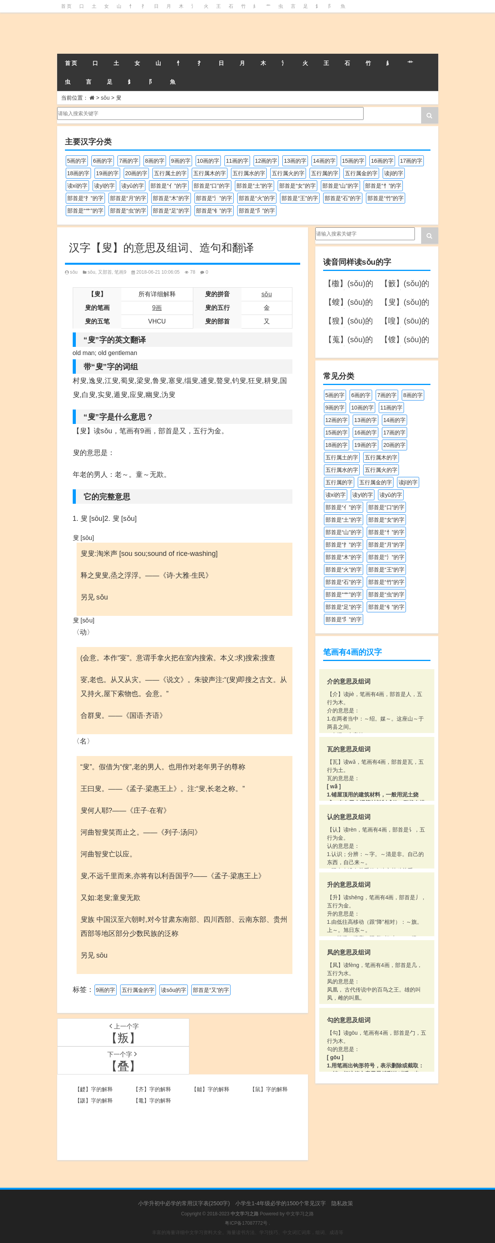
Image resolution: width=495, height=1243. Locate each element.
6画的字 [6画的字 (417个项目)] (102, 161)
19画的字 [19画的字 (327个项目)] (107, 173)
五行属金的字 (138, 990)
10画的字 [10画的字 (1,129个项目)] (208, 161)
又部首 (105, 272)
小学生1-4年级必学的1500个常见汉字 (280, 1203)
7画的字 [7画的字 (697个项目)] (128, 161)
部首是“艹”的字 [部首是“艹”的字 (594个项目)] (85, 210)
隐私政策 (342, 1203)
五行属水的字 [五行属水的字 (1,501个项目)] (249, 173)
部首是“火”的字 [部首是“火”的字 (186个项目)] (257, 198)
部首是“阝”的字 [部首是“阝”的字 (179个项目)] (257, 210)
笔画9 (120, 272)
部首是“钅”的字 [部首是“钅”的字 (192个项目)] (214, 210)
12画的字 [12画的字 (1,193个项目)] (266, 161)
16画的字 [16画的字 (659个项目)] (382, 161)
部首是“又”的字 (211, 990)
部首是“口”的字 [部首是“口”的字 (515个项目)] (212, 186)
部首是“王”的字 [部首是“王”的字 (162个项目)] (300, 198)
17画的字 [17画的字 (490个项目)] (411, 161)
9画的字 (105, 990)
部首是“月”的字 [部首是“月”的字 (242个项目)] (128, 198)
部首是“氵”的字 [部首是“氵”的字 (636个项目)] (214, 198)
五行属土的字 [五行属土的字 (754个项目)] (170, 173)
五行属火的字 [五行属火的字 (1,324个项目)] (288, 173)
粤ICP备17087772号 (246, 1223)
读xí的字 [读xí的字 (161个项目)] (77, 186)
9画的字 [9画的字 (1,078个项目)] (181, 161)
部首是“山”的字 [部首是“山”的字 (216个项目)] (340, 186)
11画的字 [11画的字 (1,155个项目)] (237, 161)
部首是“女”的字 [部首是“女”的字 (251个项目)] (297, 186)
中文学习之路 (300, 1214)
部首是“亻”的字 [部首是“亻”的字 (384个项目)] (168, 186)
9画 (157, 307)
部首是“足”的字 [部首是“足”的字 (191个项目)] (171, 210)
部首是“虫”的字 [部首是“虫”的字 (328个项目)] (128, 210)
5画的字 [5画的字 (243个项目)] (77, 161)
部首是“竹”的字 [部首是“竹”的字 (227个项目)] (385, 198)
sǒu (105, 98)
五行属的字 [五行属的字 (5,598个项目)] (324, 173)
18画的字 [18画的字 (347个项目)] (78, 173)
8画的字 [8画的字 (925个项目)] (154, 161)
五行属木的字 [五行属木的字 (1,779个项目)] (209, 173)
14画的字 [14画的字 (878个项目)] (324, 161)
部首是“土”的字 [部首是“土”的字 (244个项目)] (254, 186)
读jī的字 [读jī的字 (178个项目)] (393, 173)
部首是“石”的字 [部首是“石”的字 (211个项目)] (343, 198)
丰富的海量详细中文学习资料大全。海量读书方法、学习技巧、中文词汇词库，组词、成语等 (247, 1232)
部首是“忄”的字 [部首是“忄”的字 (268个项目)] (383, 186)
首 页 (66, 6)
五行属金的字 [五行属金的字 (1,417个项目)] (361, 173)
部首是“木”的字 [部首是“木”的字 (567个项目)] (171, 198)
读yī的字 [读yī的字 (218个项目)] (104, 186)
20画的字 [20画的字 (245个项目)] (136, 173)
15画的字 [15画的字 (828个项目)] (353, 161)
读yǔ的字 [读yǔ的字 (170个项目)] (132, 186)
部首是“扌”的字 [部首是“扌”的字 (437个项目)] (85, 198)
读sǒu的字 (173, 990)
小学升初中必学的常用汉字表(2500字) (184, 1203)
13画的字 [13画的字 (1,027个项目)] (295, 161)
